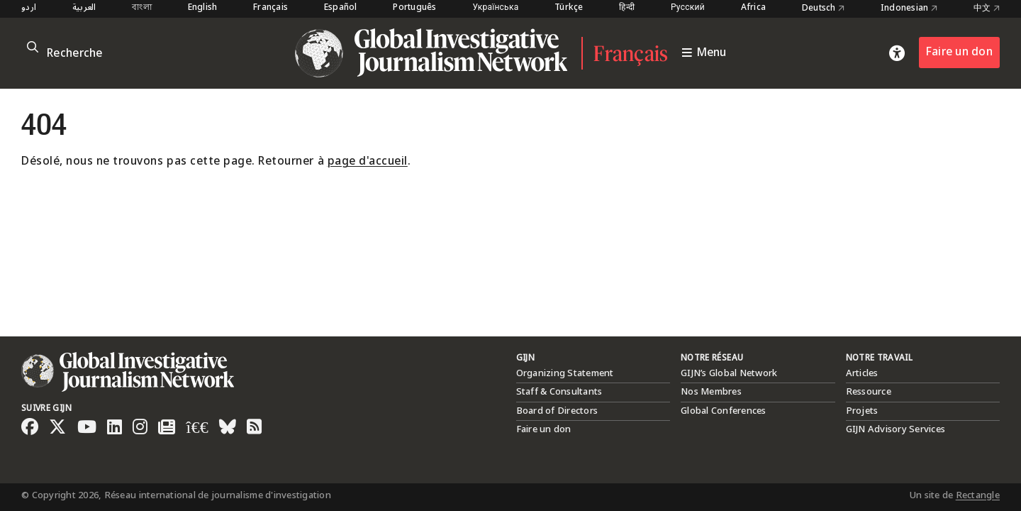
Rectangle (978, 495)
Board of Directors (557, 411)
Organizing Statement (565, 373)
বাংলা (142, 8)
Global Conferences (723, 411)
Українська (495, 8)
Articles (862, 373)
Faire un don (959, 52)
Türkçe (569, 8)
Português (414, 8)
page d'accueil (368, 161)
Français (270, 8)
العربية (84, 8)
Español (340, 8)
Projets (862, 411)
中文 (986, 8)
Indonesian (909, 8)
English (203, 8)
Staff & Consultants (559, 392)
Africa (753, 8)
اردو (28, 8)
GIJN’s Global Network (729, 373)
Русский (688, 8)
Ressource (868, 392)
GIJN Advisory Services (896, 429)
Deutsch (823, 8)
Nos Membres (711, 392)
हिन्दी (627, 8)
